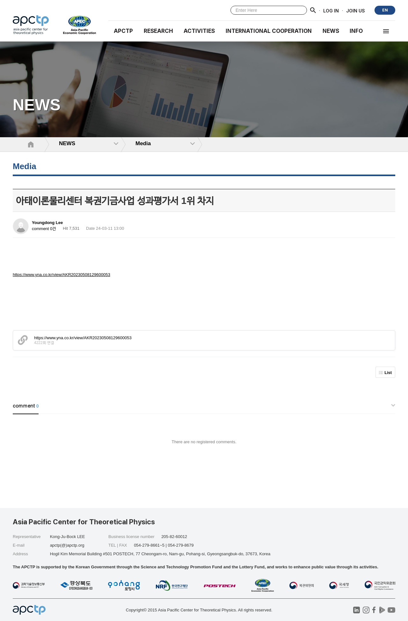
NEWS (331, 31)
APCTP (123, 31)
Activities (199, 31)
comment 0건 (44, 228)
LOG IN (331, 10)
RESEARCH (158, 31)
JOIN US (355, 10)
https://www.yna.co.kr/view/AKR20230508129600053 (61, 274)
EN (385, 10)
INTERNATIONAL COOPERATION (269, 31)
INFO (356, 31)
